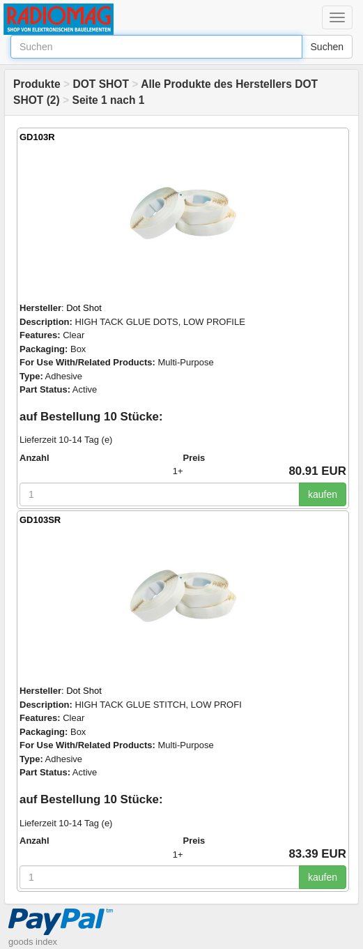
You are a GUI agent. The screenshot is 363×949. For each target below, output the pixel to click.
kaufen (322, 494)
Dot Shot (84, 308)
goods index (32, 941)
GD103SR (40, 520)
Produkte (37, 84)
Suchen (327, 46)
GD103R (37, 137)
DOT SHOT (100, 84)
